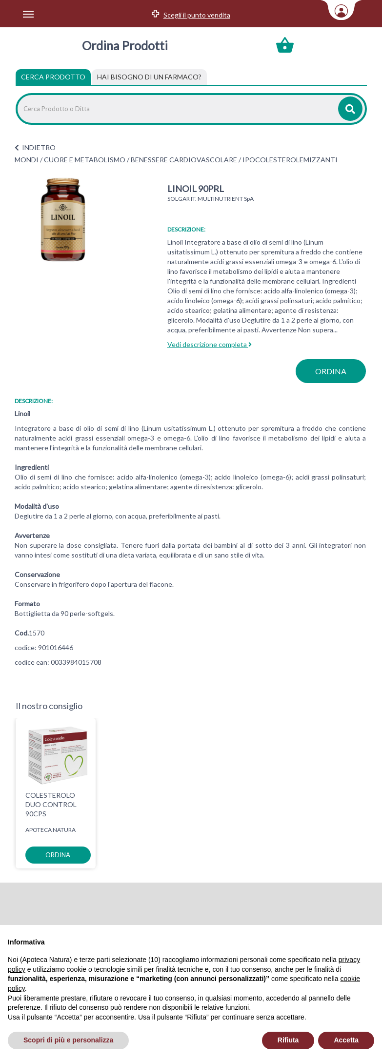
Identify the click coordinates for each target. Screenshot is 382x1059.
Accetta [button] (346, 1040)
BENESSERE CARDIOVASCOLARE (184, 159)
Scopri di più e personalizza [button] (68, 1040)
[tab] (149, 77)
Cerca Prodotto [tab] (53, 77)
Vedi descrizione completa (209, 344)
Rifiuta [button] (288, 1040)
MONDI (27, 159)
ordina (330, 371)
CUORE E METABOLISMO (84, 159)
